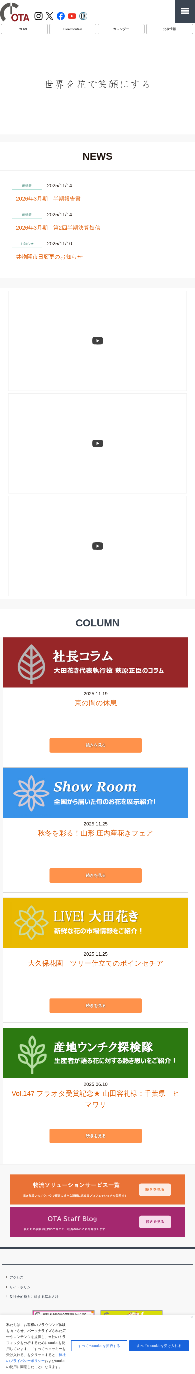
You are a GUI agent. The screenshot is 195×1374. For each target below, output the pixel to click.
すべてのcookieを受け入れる (159, 1346)
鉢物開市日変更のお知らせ (49, 257)
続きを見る (96, 745)
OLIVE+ (24, 29)
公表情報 (169, 29)
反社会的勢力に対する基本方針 (34, 1296)
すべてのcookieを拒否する (99, 1346)
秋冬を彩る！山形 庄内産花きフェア (96, 832)
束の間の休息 (95, 702)
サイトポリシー (22, 1286)
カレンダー (121, 29)
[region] (97, 1344)
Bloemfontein (73, 29)
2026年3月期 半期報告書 (48, 199)
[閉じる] (191, 1317)
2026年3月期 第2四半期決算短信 (58, 228)
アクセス (17, 1277)
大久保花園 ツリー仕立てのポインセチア (96, 963)
